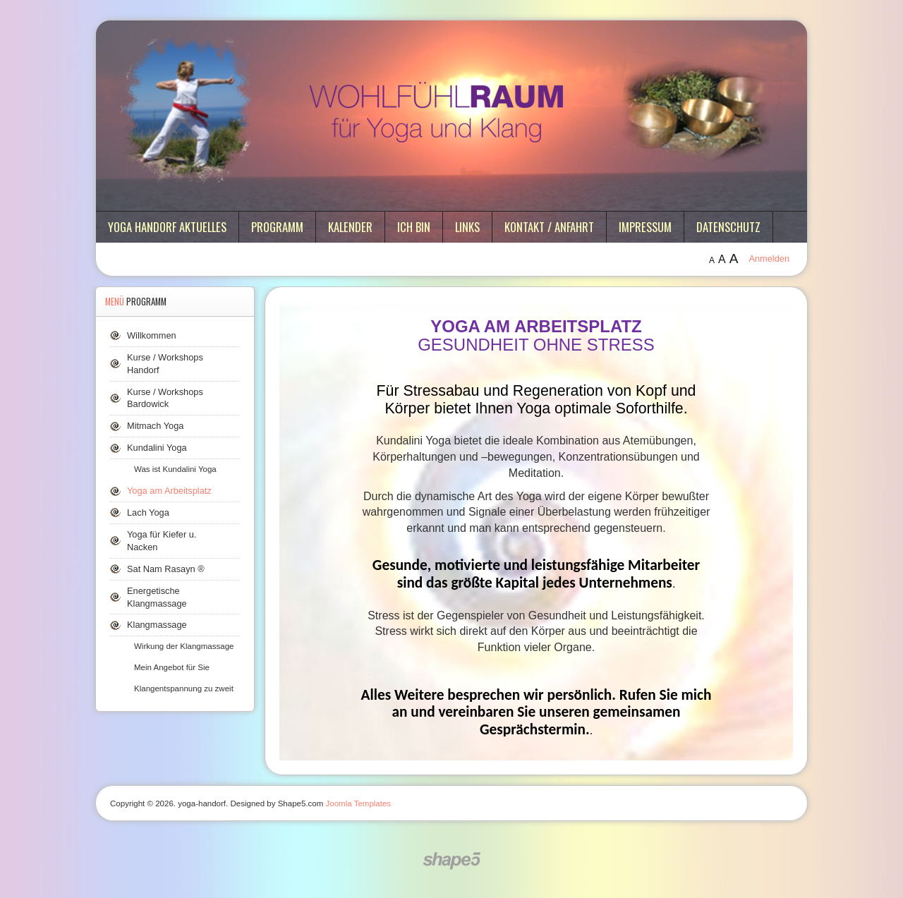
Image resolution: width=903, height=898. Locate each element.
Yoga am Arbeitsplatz (169, 490)
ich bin (413, 227)
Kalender (350, 227)
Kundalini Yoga (157, 447)
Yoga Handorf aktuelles (167, 227)
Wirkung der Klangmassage (184, 646)
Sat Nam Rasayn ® (166, 569)
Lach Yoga (148, 512)
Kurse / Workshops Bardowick (165, 398)
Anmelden (769, 258)
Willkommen (151, 335)
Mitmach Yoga (155, 425)
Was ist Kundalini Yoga (175, 469)
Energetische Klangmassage (157, 597)
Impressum (645, 227)
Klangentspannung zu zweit (184, 688)
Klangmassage (157, 624)
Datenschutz (728, 227)
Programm (277, 227)
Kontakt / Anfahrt (549, 227)
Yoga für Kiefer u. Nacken (161, 540)
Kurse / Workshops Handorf (165, 363)
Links (467, 227)
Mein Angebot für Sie (172, 667)
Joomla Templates (359, 803)
